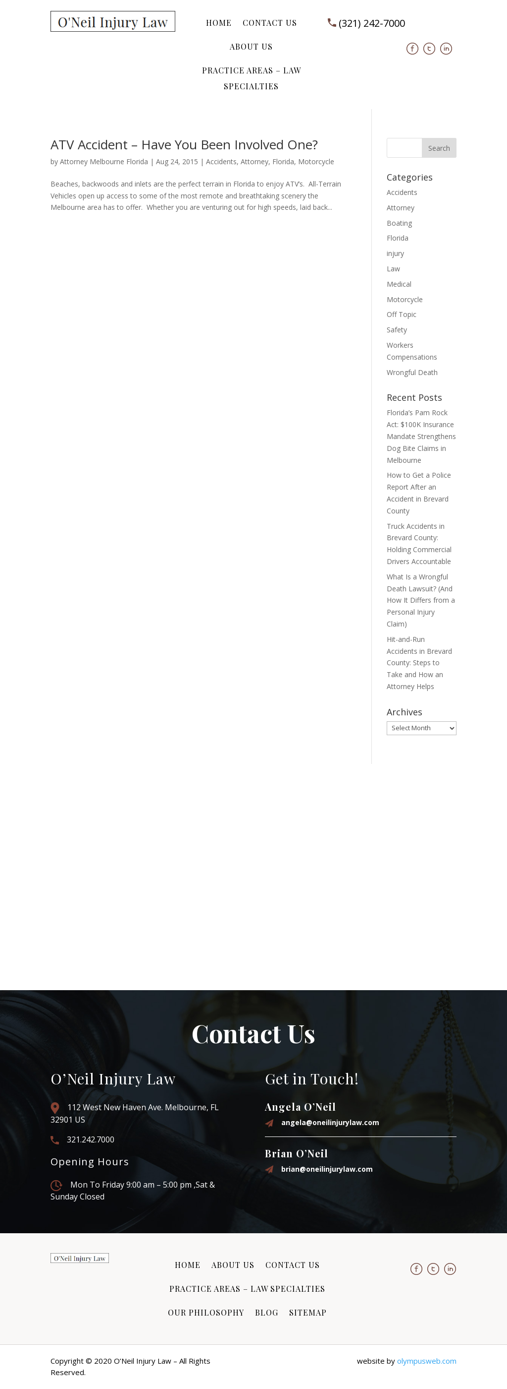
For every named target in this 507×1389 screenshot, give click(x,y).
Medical (399, 284)
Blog (266, 1312)
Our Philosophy (206, 1312)
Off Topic (401, 314)
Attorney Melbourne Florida (104, 161)
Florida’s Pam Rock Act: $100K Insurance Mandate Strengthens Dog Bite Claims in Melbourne (421, 436)
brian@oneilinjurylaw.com (327, 1169)
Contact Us (270, 22)
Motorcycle (316, 161)
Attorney (254, 161)
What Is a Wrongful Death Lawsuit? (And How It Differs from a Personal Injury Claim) (421, 600)
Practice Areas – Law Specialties (251, 78)
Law (393, 268)
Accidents (221, 161)
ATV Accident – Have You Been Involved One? (184, 144)
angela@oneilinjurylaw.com (330, 1122)
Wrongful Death (412, 372)
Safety (397, 329)
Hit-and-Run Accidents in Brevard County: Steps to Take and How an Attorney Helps (419, 662)
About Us (251, 46)
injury (395, 253)
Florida (283, 161)
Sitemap (308, 1312)
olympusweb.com (426, 1361)
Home (219, 22)
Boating (399, 223)
